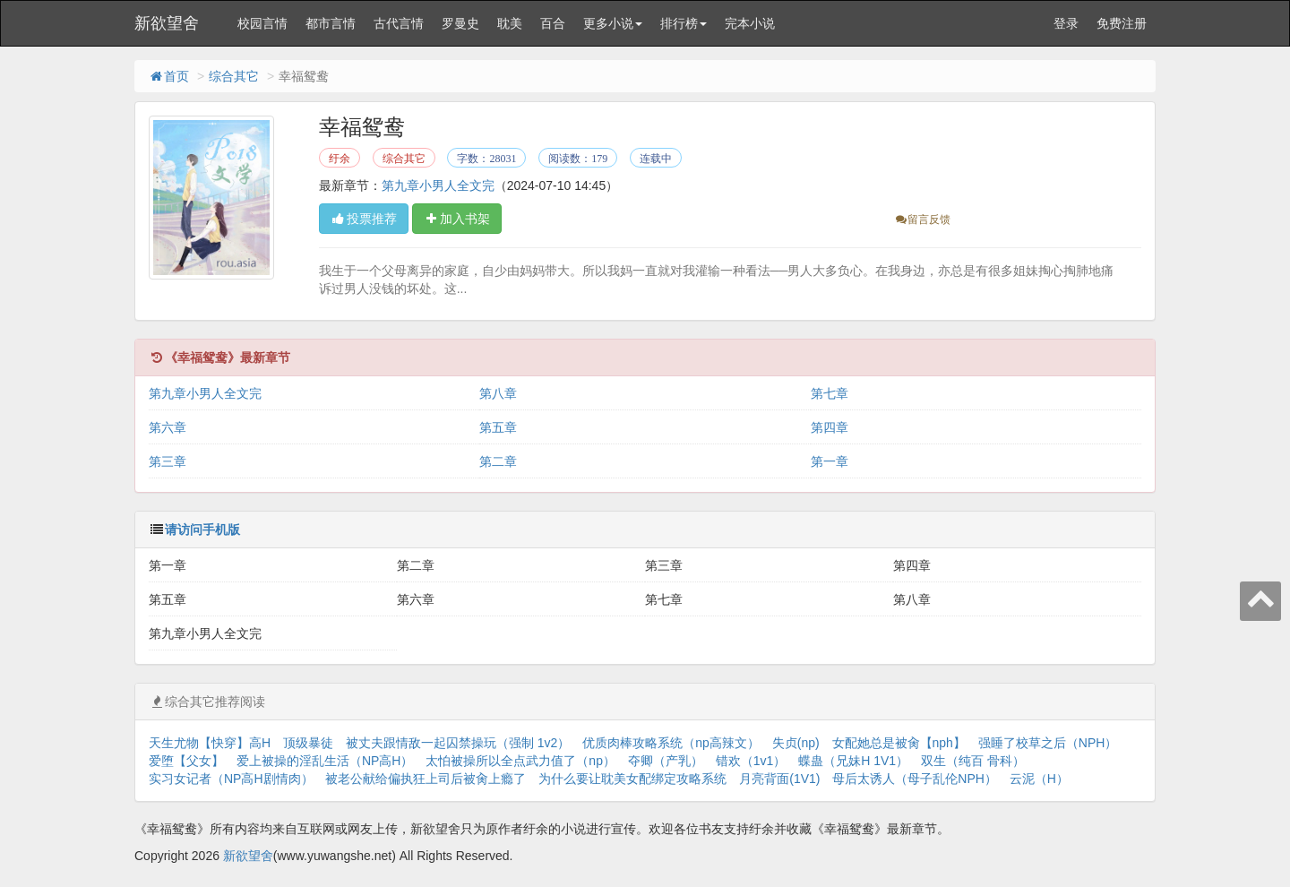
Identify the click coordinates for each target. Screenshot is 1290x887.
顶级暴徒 (308, 743)
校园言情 (262, 23)
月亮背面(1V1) (779, 778)
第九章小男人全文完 (438, 185)
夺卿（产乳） (665, 761)
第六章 (167, 427)
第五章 (498, 427)
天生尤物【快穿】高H (210, 743)
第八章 (498, 393)
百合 (552, 23)
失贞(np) (796, 743)
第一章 (829, 461)
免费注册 (1121, 23)
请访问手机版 (202, 529)
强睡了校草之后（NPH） (1048, 743)
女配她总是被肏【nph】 (899, 743)
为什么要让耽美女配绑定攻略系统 (632, 778)
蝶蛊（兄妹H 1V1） (853, 761)
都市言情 (330, 23)
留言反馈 (922, 219)
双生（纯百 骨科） (973, 761)
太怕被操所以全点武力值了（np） (520, 761)
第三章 (167, 461)
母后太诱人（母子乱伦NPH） (914, 778)
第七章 (829, 393)
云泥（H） (1039, 778)
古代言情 (399, 23)
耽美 (509, 23)
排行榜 (683, 23)
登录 (1066, 23)
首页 (168, 76)
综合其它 (234, 76)
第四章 (829, 427)
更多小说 (612, 23)
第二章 (498, 461)
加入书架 (457, 218)
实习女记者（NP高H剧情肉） (231, 778)
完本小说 (750, 23)
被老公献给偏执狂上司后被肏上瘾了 (425, 778)
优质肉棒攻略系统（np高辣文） (671, 743)
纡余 (339, 158)
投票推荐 (364, 218)
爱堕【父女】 (186, 761)
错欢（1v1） (751, 761)
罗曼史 (460, 23)
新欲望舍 (166, 23)
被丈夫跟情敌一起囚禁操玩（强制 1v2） (458, 743)
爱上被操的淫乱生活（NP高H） (325, 761)
